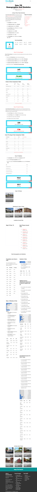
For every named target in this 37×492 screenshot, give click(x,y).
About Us (26, 475)
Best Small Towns (18, 480)
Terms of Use (27, 479)
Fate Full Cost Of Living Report (18, 152)
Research (17, 487)
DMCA (26, 480)
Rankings (26, 22)
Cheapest (17, 475)
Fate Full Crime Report (18, 103)
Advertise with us (27, 476)
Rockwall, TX (25, 237)
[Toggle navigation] (30, 1)
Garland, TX (25, 245)
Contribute (26, 477)
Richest (17, 489)
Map (25, 23)
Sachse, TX (24, 234)
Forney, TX (24, 242)
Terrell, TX (24, 247)
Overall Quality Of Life (28, 16)
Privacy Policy (27, 478)
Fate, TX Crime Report (18, 52)
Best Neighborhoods (19, 476)
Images (26, 21)
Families (17, 482)
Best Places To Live (19, 478)
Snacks (10, 1)
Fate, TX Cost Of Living (18, 107)
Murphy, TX (24, 229)
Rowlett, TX (25, 239)
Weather (26, 20)
